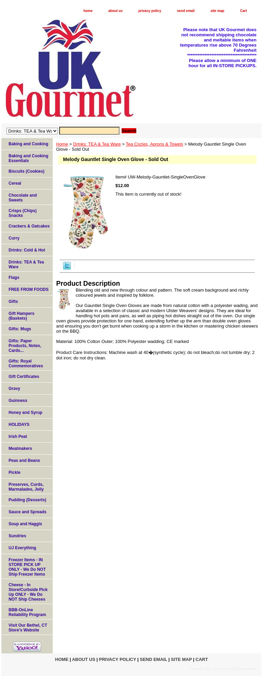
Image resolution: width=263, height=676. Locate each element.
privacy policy (149, 11)
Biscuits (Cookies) (27, 171)
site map (217, 11)
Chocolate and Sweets (23, 197)
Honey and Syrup (25, 412)
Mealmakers (20, 448)
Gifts (13, 301)
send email (186, 11)
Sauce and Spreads (28, 511)
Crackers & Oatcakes (29, 226)
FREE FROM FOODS (29, 289)
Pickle (15, 472)
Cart (243, 11)
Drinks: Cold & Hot (27, 250)
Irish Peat (18, 436)
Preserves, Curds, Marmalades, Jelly (26, 487)
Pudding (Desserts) (27, 499)
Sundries (17, 535)
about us (115, 11)
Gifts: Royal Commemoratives (26, 363)
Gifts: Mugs (20, 329)
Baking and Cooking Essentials (28, 158)
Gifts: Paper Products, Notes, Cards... (25, 346)
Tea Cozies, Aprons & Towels (154, 144)
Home (62, 144)
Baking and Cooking (28, 144)
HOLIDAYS (19, 424)
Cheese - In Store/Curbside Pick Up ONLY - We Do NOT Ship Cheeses (28, 592)
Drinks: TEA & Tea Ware (97, 144)
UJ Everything (22, 547)
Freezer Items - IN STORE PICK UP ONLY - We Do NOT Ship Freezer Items (27, 567)
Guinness (18, 400)
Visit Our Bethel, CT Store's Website (28, 627)
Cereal (15, 183)
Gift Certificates (24, 376)
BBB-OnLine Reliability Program (27, 612)
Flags (14, 277)
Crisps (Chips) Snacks (23, 213)
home (88, 11)
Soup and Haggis (25, 523)
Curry (14, 238)
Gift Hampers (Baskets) (21, 316)
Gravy (14, 388)
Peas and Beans (24, 460)
